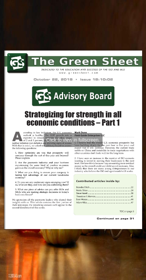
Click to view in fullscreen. (73, 140)
